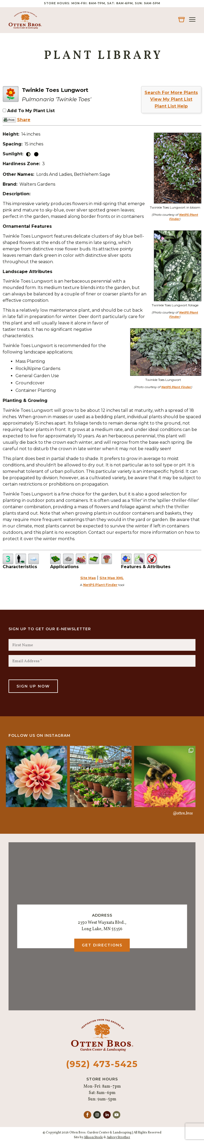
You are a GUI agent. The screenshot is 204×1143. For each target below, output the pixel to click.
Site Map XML (111, 578)
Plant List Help (171, 106)
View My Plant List (171, 99)
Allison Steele (93, 1137)
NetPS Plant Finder (176, 387)
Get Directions (102, 945)
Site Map (88, 578)
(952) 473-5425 (102, 1064)
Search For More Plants (171, 92)
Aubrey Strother (118, 1137)
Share (23, 119)
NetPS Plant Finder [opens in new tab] (100, 585)
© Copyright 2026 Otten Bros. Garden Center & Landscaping (87, 1132)
